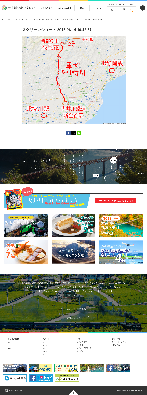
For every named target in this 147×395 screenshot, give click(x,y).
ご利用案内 (131, 4)
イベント (80, 345)
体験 (9, 348)
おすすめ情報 (46, 6)
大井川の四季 (82, 342)
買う (44, 348)
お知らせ (112, 10)
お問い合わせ (116, 345)
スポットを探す (64, 6)
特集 (82, 6)
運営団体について (73, 318)
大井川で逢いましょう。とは (117, 4)
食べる (44, 345)
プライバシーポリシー (120, 342)
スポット (46, 339)
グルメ (10, 345)
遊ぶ (44, 342)
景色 (9, 342)
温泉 (44, 354)
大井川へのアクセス (36, 168)
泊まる (44, 351)
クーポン (97, 6)
